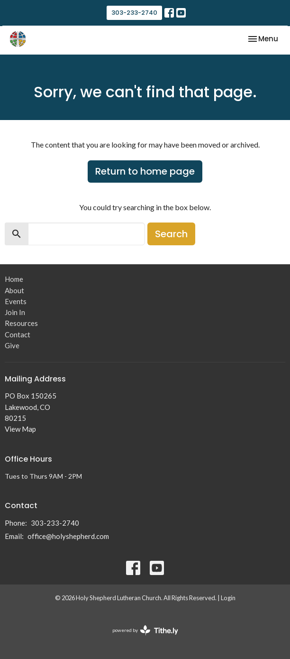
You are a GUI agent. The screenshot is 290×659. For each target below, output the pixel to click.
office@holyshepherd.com (68, 536)
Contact (17, 334)
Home (14, 279)
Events (16, 301)
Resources (21, 323)
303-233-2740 (134, 12)
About (14, 290)
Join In (15, 312)
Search (171, 234)
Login (228, 598)
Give (12, 345)
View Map (20, 429)
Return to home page (145, 171)
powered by (145, 630)
